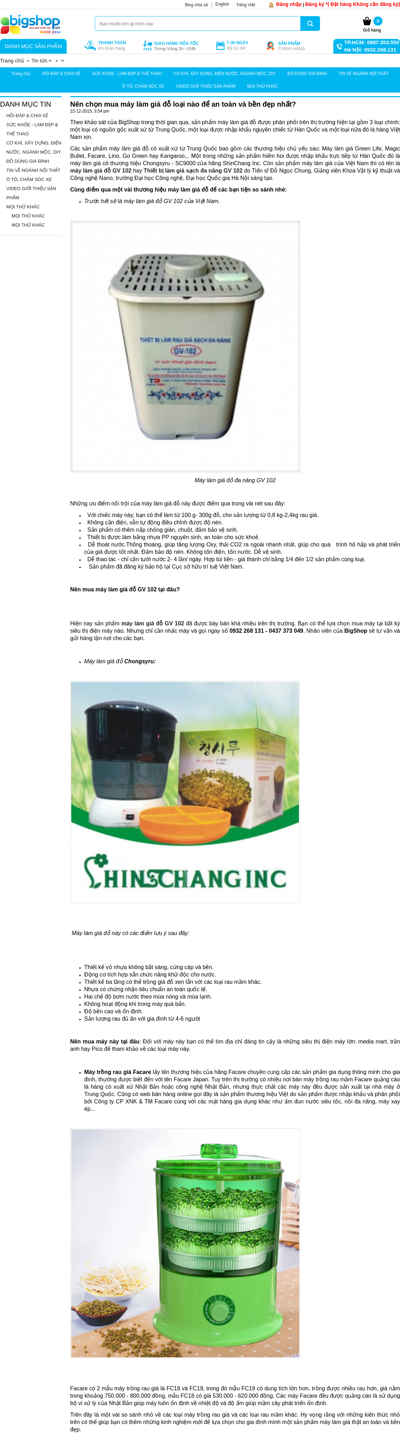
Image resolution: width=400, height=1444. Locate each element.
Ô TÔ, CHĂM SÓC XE (143, 86)
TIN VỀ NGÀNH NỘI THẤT (364, 73)
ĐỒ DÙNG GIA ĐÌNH (307, 73)
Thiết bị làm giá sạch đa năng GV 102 (193, 171)
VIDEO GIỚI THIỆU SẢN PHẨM (205, 86)
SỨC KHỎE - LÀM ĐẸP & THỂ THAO (127, 73)
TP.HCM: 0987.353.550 (371, 42)
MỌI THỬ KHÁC (262, 86)
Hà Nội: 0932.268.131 (370, 50)
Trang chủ (20, 73)
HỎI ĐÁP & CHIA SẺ (61, 73)
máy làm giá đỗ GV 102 (101, 171)
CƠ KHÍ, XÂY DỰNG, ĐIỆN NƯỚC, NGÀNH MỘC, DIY (225, 73)
